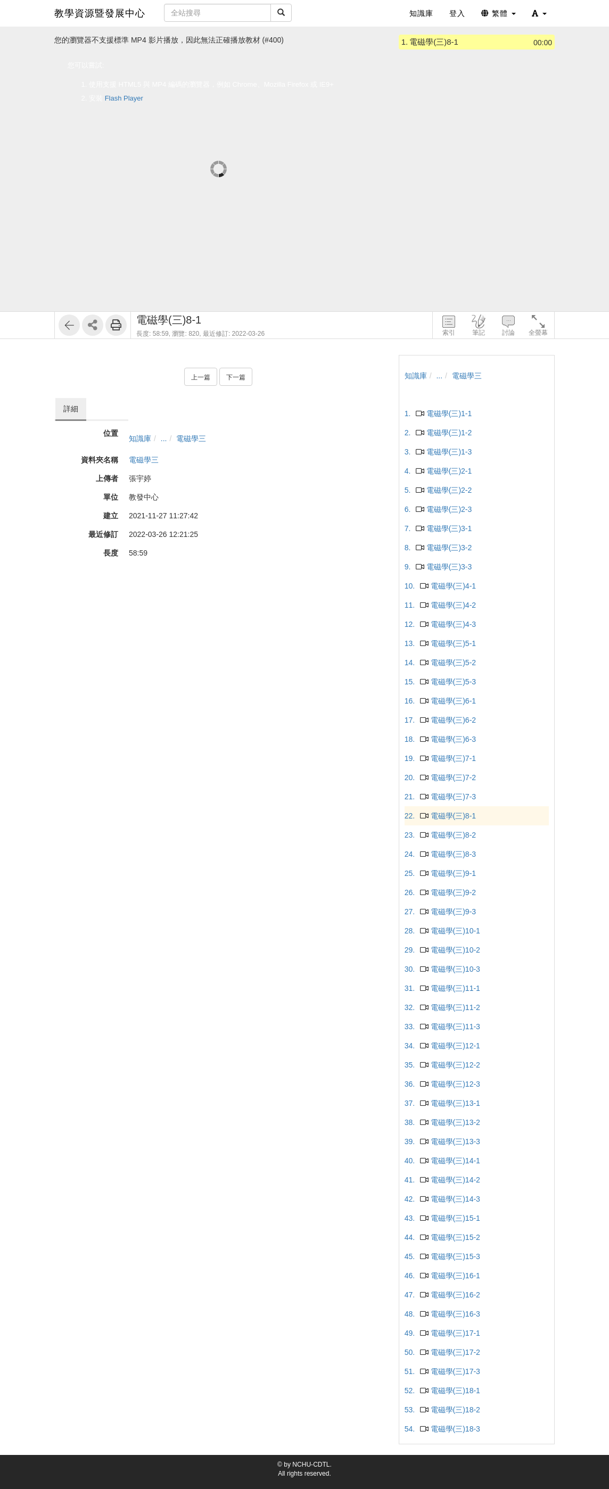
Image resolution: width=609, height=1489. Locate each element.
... (164, 438)
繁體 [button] (498, 13)
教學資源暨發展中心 (99, 13)
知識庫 (140, 438)
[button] (539, 13)
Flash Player (124, 98)
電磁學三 (191, 438)
